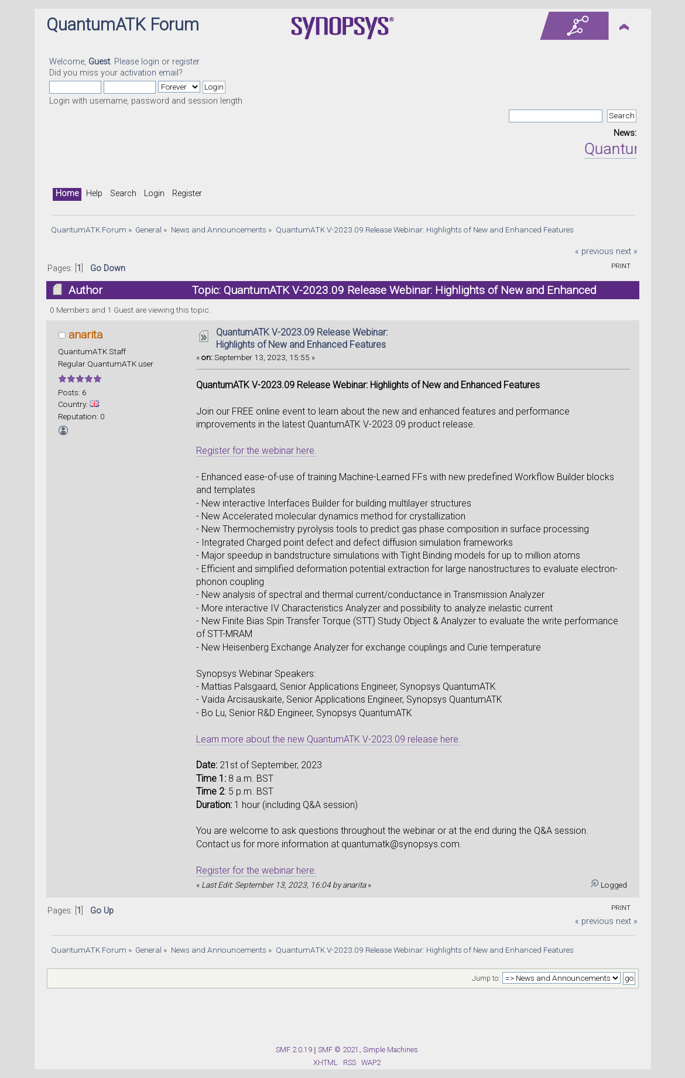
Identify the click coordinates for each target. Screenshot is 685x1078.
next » (627, 251)
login (150, 62)
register (185, 62)
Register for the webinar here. (256, 450)
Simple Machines (390, 1049)
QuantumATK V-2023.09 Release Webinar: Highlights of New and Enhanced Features (302, 338)
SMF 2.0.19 (294, 1049)
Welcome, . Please (95, 62)
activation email (149, 73)
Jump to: (486, 978)
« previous (594, 251)
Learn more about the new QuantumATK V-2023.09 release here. (328, 739)
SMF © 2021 (338, 1049)
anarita (85, 334)
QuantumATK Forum (122, 25)
